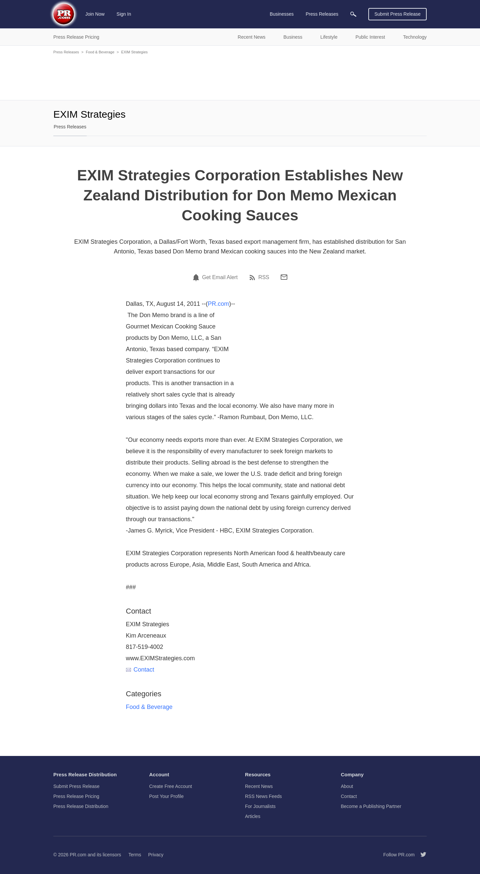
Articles (252, 816)
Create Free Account (170, 786)
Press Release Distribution (80, 806)
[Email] (284, 277)
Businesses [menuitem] (282, 14)
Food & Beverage (100, 52)
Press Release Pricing (76, 796)
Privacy (155, 854)
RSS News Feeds (263, 796)
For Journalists (260, 806)
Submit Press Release (397, 14)
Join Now (95, 14)
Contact (140, 669)
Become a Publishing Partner (371, 806)
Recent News (259, 786)
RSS (263, 277)
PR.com (218, 303)
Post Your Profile (166, 796)
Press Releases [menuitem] (322, 14)
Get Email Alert (220, 277)
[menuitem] (353, 14)
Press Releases (66, 52)
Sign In (124, 14)
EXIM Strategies (134, 52)
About (347, 786)
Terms (134, 854)
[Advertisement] (240, 77)
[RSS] (253, 277)
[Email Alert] (197, 277)
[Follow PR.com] (421, 854)
